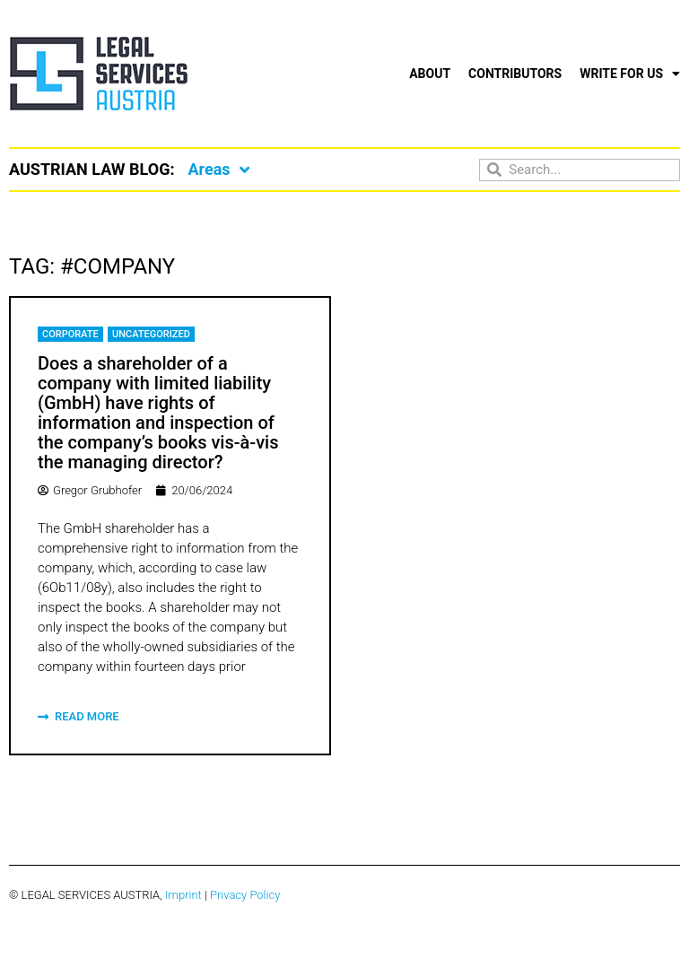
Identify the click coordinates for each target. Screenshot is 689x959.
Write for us (630, 74)
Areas (218, 170)
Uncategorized (151, 334)
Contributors (515, 73)
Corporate (70, 334)
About (429, 73)
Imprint (183, 895)
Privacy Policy (245, 895)
